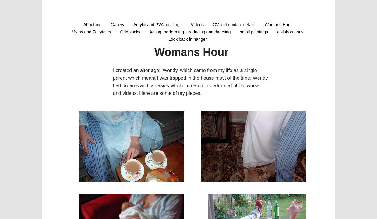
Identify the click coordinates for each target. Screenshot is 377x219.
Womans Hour (278, 24)
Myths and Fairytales (91, 32)
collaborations (290, 32)
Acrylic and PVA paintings (157, 24)
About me (92, 24)
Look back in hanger (187, 39)
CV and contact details (234, 24)
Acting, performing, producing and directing (190, 32)
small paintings (254, 32)
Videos (197, 24)
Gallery (117, 24)
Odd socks (130, 32)
